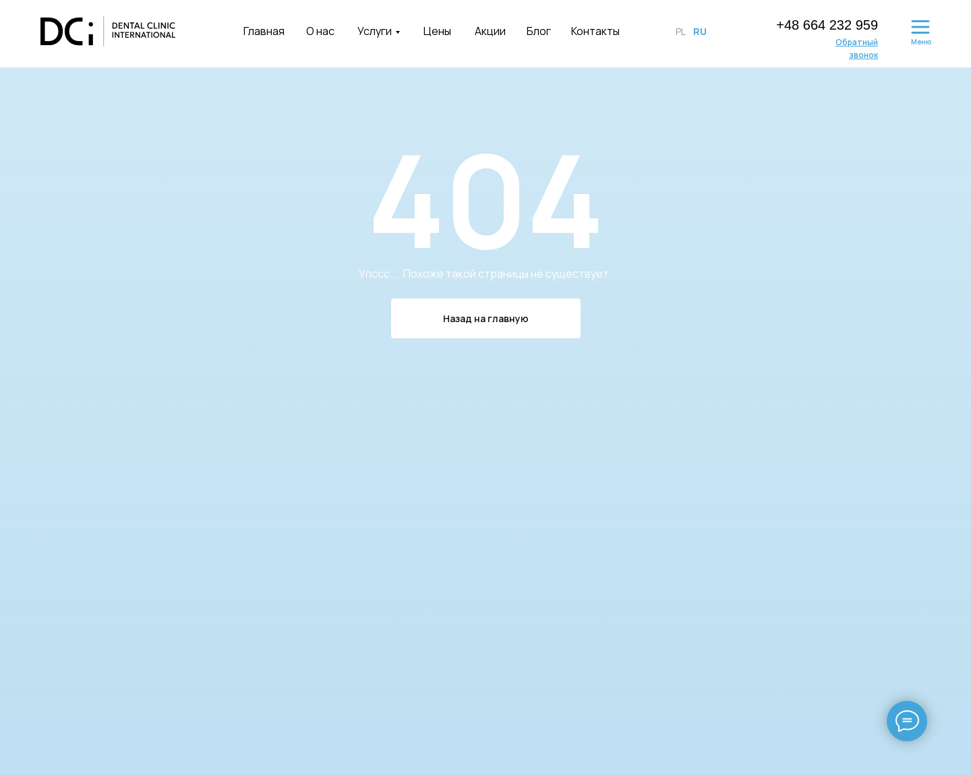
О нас (320, 31)
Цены (437, 31)
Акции (490, 31)
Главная (264, 31)
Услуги (374, 31)
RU (700, 31)
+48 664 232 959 (827, 25)
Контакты (595, 31)
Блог (539, 31)
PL (681, 31)
